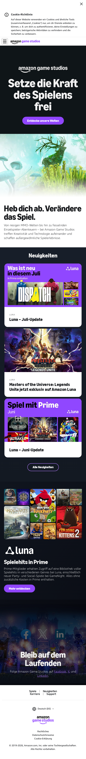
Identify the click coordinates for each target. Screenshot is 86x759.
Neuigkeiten (50, 691)
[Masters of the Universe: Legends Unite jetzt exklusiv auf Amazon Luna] (43, 351)
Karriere (35, 693)
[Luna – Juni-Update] (43, 421)
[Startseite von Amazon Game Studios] (25, 42)
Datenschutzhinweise (43, 734)
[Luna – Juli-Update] (43, 286)
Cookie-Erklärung (43, 738)
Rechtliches (43, 731)
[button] (5, 41)
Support (51, 693)
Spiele (32, 691)
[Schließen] (81, 4)
